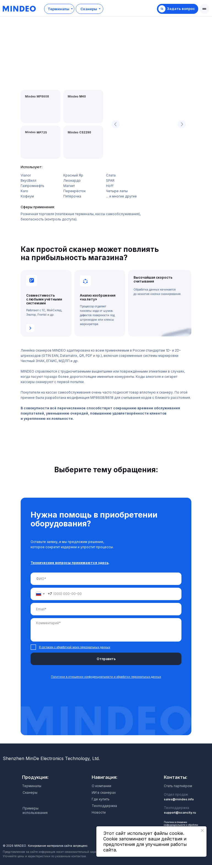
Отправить (106, 659)
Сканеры (30, 792)
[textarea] (106, 630)
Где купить (101, 799)
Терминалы (31, 786)
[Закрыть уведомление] (202, 830)
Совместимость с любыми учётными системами (44, 299)
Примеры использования (35, 810)
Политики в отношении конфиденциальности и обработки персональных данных (181, 825)
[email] (106, 609)
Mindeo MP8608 (37, 96)
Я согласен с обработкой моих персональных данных (74, 647)
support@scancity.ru (180, 812)
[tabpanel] (106, 620)
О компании (101, 786)
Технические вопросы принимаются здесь (69, 563)
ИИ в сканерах (104, 792)
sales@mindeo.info (179, 799)
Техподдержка (104, 806)
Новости (99, 812)
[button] (204, 9)
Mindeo (79, 132)
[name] (106, 579)
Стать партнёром (178, 786)
